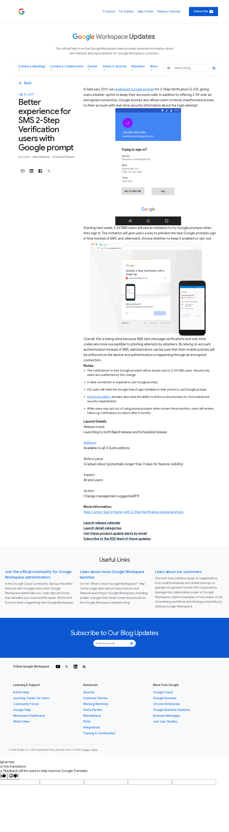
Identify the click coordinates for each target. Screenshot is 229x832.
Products (109, 11)
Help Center (145, 11)
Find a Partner (93, 710)
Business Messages (166, 716)
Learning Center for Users (31, 698)
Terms (95, 750)
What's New (21, 721)
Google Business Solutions (171, 710)
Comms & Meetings (31, 68)
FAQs (86, 721)
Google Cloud (163, 692)
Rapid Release (41, 156)
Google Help (22, 710)
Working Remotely (96, 704)
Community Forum (26, 704)
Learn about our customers (178, 572)
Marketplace (92, 716)
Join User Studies (165, 721)
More (154, 68)
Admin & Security (115, 68)
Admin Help (21, 692)
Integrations (91, 727)
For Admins (126, 11)
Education (138, 68)
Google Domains (164, 698)
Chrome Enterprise (166, 704)
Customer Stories (95, 698)
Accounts (24, 156)
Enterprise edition (99, 397)
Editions (90, 443)
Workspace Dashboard (29, 716)
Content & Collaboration (67, 68)
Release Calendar (169, 11)
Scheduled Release (63, 156)
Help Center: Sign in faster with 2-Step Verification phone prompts (133, 512)
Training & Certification (99, 733)
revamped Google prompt (134, 89)
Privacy (86, 750)
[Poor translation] (13, 776)
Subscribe (203, 11)
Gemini (92, 68)
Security (89, 692)
